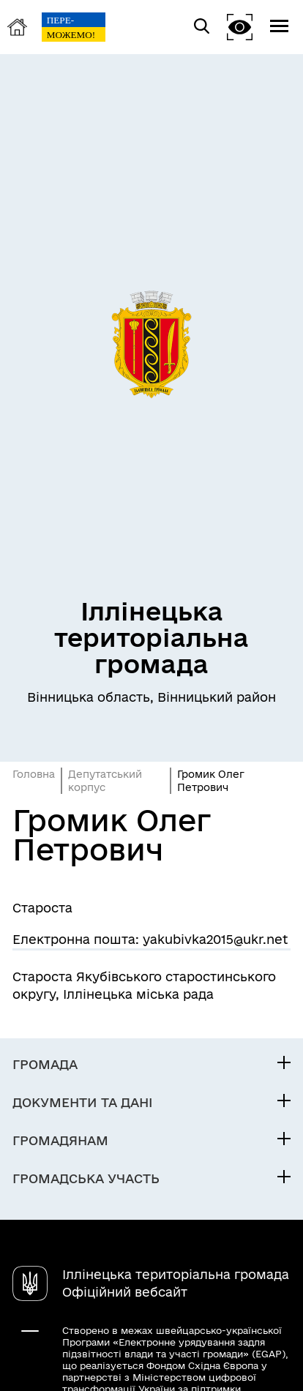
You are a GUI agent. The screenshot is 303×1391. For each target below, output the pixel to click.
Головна (33, 774)
